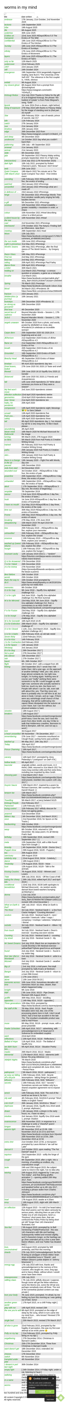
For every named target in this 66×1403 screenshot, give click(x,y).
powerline (8, 476)
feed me (8, 260)
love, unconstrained (10, 1248)
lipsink (7, 105)
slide (6, 153)
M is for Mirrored (11, 600)
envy (6, 1202)
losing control (10, 808)
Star (6, 115)
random (7, 915)
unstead (8, 205)
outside (7, 925)
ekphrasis (8, 1106)
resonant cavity (11, 554)
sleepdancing (10, 523)
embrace (8, 19)
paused (7, 465)
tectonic (7, 25)
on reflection (9, 1207)
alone (6, 979)
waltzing (8, 1375)
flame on (8, 343)
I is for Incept (10, 616)
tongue (7, 1126)
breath (7, 348)
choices (7, 1354)
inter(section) (10, 161)
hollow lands (9, 762)
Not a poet (9, 653)
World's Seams (11, 247)
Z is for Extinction (12, 624)
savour (7, 494)
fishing (7, 667)
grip (6, 155)
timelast (7, 364)
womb (7, 577)
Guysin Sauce (10, 785)
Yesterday (8, 864)
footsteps (8, 301)
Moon (6, 233)
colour (7, 213)
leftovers (8, 1080)
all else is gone (11, 1325)
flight (6, 664)
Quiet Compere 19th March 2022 (12, 172)
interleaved (9, 226)
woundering (9, 429)
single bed (9, 1320)
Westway (8, 647)
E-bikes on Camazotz (9, 37)
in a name (8, 1380)
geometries (9, 397)
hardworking (9, 824)
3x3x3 (7, 317)
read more (50, 1399)
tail (5, 421)
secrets (7, 1083)
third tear (8, 309)
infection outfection (12, 394)
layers (7, 56)
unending (8, 179)
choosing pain (10, 775)
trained (7, 445)
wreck (7, 1093)
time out (8, 510)
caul (6, 223)
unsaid (7, 413)
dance (7, 861)
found (6, 951)
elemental (8, 1054)
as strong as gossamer (9, 305)
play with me (10, 1308)
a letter (7, 268)
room (6, 977)
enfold (7, 82)
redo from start (11, 468)
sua (6, 126)
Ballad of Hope (11, 1041)
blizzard (7, 961)
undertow (8, 33)
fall (5, 382)
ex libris (7, 439)
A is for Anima (10, 567)
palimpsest (9, 1072)
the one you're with (12, 1310)
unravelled (9, 187)
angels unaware (11, 322)
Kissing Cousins (11, 871)
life (5, 30)
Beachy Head (10, 358)
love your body (11, 1295)
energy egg (9, 1265)
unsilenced (9, 139)
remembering (10, 736)
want (6, 1036)
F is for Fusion (10, 610)
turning (7, 437)
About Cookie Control (30, 1378)
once (6, 819)
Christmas (8, 1343)
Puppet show (10, 850)
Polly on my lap (11, 1333)
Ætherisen (9, 338)
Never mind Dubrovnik (9, 433)
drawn (7, 1111)
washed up (9, 741)
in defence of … (11, 192)
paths (6, 450)
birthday (8, 837)
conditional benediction (9, 886)
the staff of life (10, 1008)
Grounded (8, 353)
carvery (7, 757)
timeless (8, 129)
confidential (9, 41)
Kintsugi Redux (11, 95)
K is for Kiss (9, 639)
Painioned (8, 806)
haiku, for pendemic (8, 404)
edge (6, 131)
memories (8, 587)
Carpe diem (9, 332)
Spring (7, 283)
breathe (7, 276)
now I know (9, 400)
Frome (7, 515)
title (5, 17)
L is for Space (10, 645)
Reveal (7, 371)
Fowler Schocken (12, 1028)
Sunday (7, 46)
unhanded (8, 481)
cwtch (7, 123)
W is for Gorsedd (12, 621)
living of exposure (12, 108)
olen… (7, 455)
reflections (9, 1039)
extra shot (8, 1142)
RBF (6, 992)
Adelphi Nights (10, 1060)
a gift (6, 202)
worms (7, 1385)
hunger (7, 548)
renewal (7, 147)
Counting (8, 935)
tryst (6, 866)
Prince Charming (11, 749)
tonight (7, 990)
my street (8, 938)
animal (7, 150)
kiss (6, 528)
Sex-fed (7, 1227)
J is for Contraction (12, 642)
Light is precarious (12, 244)
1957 (6, 67)
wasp (6, 829)
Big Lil (7, 966)
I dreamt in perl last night (11, 1365)
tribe (6, 27)
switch (7, 1357)
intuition (7, 1116)
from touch (9, 930)
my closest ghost (11, 85)
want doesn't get (11, 1349)
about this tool (50, 1396)
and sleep (8, 137)
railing (7, 262)
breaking (8, 520)
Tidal (6, 877)
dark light (8, 163)
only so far (9, 61)
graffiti (7, 998)
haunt (6, 661)
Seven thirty (9, 637)
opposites (8, 1000)
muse (6, 1023)
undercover (9, 64)
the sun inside (10, 241)
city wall (7, 1098)
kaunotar (8, 765)
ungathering (9, 1338)
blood (6, 288)
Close (53, 1378)
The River (8, 910)
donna (7, 895)
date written (26, 17)
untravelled (9, 533)
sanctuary (8, 855)
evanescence (10, 1121)
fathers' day (9, 816)
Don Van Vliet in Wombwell (11, 957)
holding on (9, 271)
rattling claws (10, 1280)
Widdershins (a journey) (11, 297)
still (5, 69)
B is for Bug (9, 650)
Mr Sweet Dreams (12, 943)
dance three (9, 265)
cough (7, 1160)
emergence (9, 72)
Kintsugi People (11, 803)
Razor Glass (9, 254)
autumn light (9, 1129)
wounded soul (10, 471)
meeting (8, 231)
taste (6, 1167)
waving (7, 1172)
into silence (9, 656)
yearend (8, 814)
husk (6, 499)
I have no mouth (11, 504)
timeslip (7, 847)
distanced (8, 377)
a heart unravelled (12, 734)
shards (7, 1252)
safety (7, 418)
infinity (7, 51)
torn (6, 731)
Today (7, 744)
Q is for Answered (12, 561)
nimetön (8, 711)
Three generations (12, 1003)
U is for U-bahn (11, 634)
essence (8, 538)
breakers (8, 713)
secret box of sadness (10, 313)
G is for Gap (9, 590)
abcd (6, 486)
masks (7, 1052)
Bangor (7, 971)
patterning (8, 145)
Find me (8, 257)
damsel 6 (8, 1149)
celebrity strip (10, 858)
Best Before (9, 574)
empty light (9, 1369)
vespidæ (8, 491)
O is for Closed (11, 629)
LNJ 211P (8, 1103)
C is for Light (10, 595)
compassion (9, 408)
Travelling (8, 800)
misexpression (10, 1277)
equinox (7, 1154)
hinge (6, 195)
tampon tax (9, 793)
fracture (7, 294)
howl (6, 1199)
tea (5, 853)
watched (8, 184)
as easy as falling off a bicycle (12, 1076)
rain (6, 658)
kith (6, 121)
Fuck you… (9, 416)
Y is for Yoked (10, 564)
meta (6, 842)
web (6, 168)
